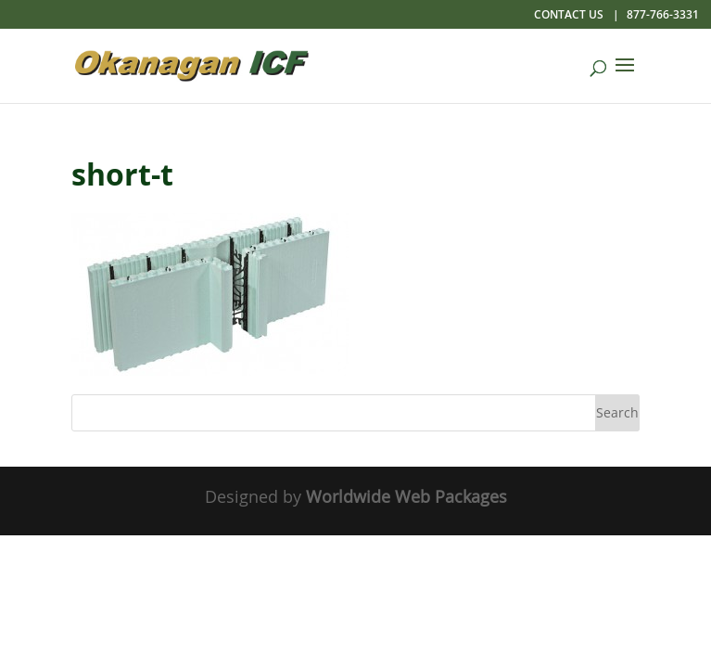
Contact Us (568, 14)
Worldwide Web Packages (406, 496)
